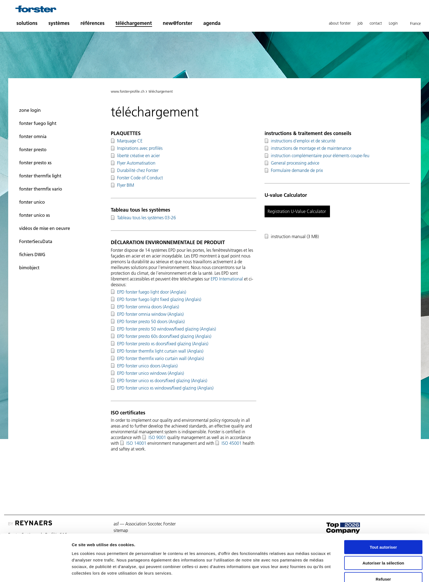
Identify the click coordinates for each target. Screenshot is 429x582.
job (360, 23)
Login (393, 23)
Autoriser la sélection (383, 543)
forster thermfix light (40, 176)
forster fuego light (37, 123)
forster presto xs (35, 162)
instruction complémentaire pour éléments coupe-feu (320, 155)
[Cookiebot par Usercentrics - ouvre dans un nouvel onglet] (35, 571)
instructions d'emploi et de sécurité (303, 141)
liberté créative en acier (138, 155)
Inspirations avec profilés (140, 148)
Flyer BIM (125, 185)
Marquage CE (130, 141)
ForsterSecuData (35, 241)
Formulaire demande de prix (297, 170)
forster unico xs (34, 215)
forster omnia (33, 136)
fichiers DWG (32, 254)
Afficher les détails (301, 571)
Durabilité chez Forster (137, 170)
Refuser (383, 559)
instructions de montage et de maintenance (311, 148)
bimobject (29, 267)
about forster (340, 23)
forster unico (32, 202)
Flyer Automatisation (136, 163)
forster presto (33, 149)
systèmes (58, 23)
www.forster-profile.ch (127, 91)
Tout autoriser (383, 527)
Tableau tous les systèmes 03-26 (146, 217)
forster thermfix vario (40, 189)
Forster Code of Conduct (140, 177)
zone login (30, 110)
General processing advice (295, 163)
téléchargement (133, 23)
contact (376, 23)
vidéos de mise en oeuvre (44, 228)
